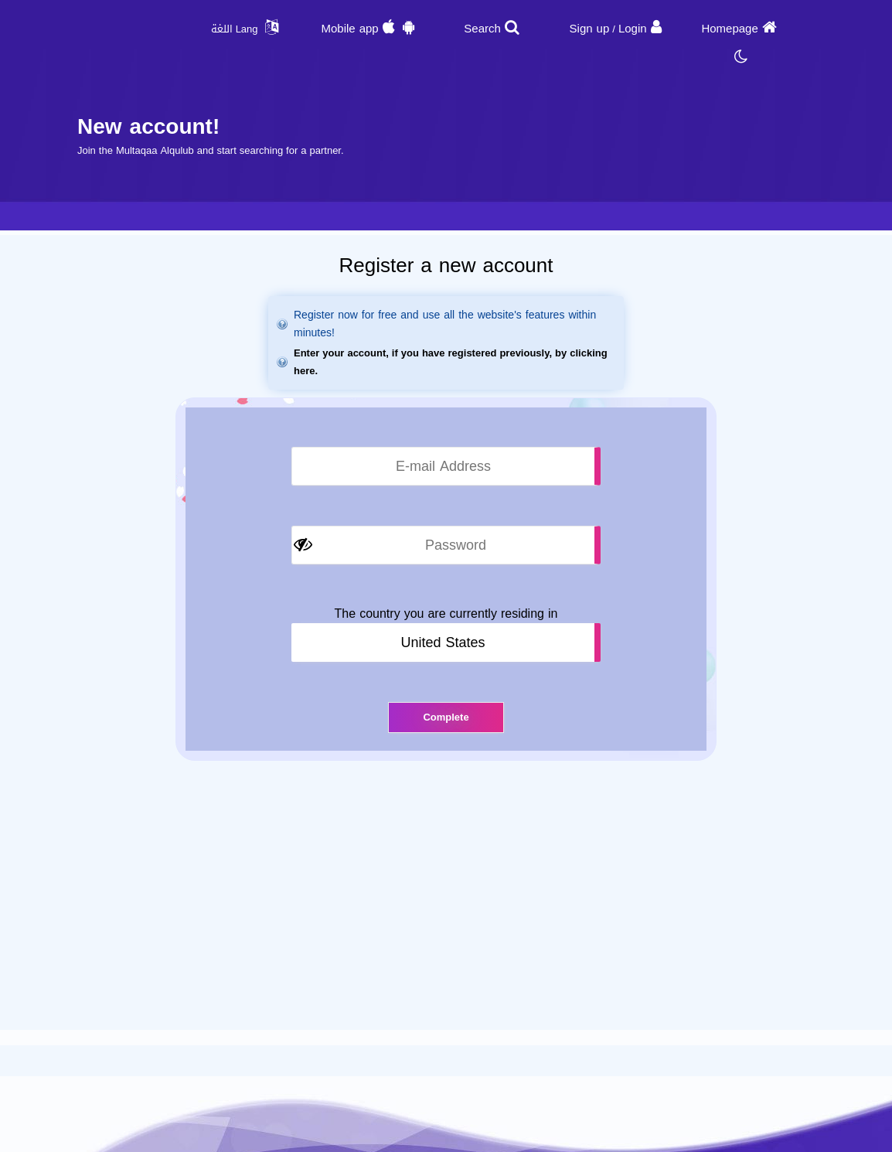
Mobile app (349, 28)
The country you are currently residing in (446, 614)
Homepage (729, 28)
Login (632, 28)
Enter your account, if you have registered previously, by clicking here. (451, 361)
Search (482, 28)
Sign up (590, 28)
